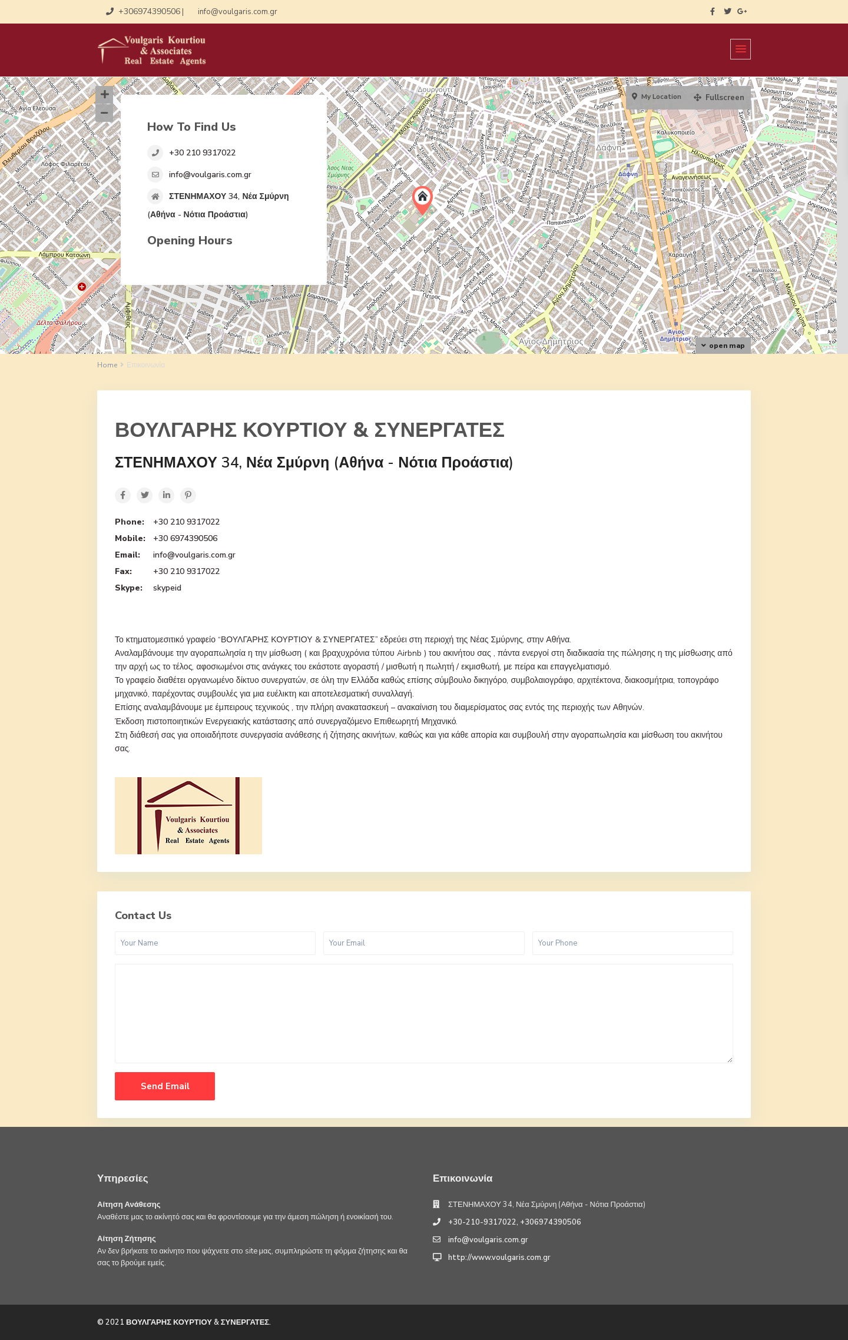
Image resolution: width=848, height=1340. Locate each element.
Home (107, 365)
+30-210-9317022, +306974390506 (514, 1222)
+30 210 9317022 (202, 152)
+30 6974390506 (185, 538)
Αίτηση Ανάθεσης (129, 1204)
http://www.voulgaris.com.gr (499, 1257)
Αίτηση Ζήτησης (126, 1238)
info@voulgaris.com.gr (210, 174)
